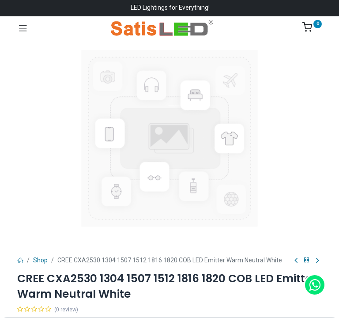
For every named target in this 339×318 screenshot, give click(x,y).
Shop (40, 260)
